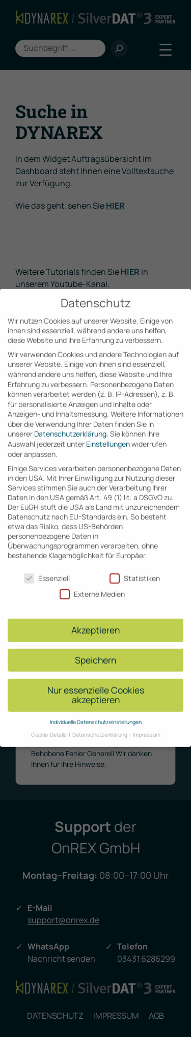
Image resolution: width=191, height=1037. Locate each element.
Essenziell (47, 569)
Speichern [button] (95, 651)
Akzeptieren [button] (95, 621)
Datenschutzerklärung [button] (100, 725)
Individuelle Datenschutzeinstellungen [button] (96, 713)
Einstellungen (108, 435)
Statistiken (135, 569)
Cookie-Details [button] (49, 725)
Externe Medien (92, 585)
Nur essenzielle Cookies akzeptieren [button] (95, 686)
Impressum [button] (146, 725)
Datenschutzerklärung (70, 425)
